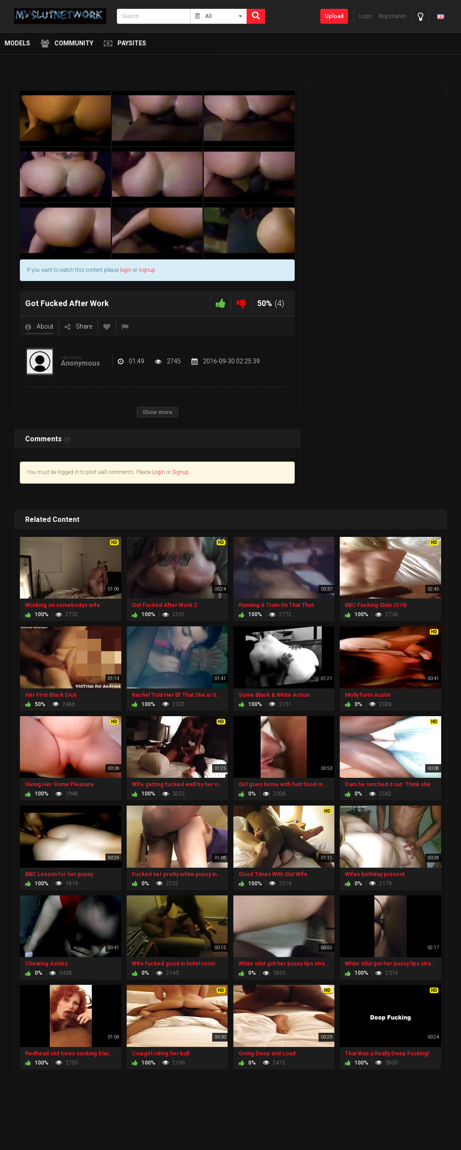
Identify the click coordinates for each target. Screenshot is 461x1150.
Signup (180, 472)
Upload (334, 16)
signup (147, 270)
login (125, 270)
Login (158, 472)
